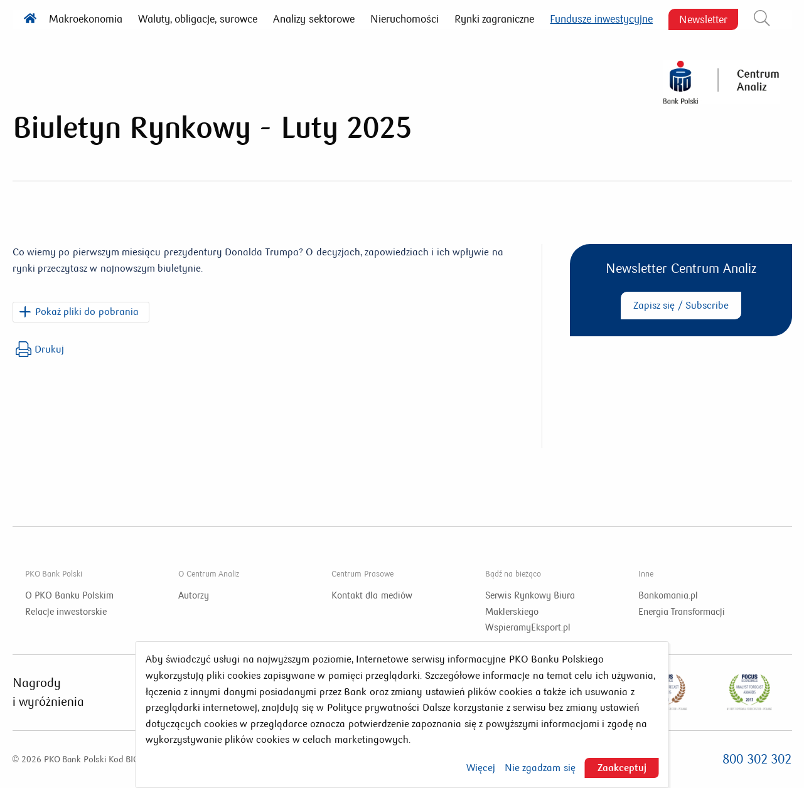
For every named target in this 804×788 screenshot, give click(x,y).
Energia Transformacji (681, 611)
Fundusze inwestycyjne (601, 19)
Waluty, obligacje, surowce (197, 19)
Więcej (480, 768)
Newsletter (703, 19)
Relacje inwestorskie (66, 611)
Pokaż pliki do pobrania (87, 311)
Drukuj (40, 349)
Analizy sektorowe (314, 19)
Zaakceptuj (622, 768)
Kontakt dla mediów (371, 595)
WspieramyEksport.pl (528, 627)
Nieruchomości (404, 19)
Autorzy (193, 595)
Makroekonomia (85, 19)
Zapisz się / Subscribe (681, 305)
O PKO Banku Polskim (69, 595)
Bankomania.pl (668, 595)
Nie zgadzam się (540, 768)
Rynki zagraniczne (494, 19)
